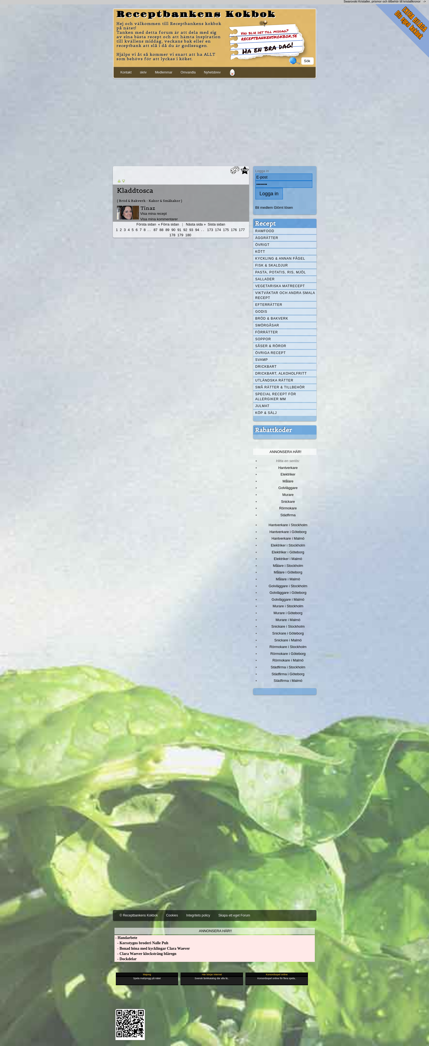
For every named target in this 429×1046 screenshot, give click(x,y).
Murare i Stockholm (288, 606)
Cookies (172, 915)
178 (173, 235)
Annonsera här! (286, 452)
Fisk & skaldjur (271, 265)
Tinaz (147, 208)
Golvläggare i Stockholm (288, 586)
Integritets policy (198, 915)
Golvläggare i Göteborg (288, 593)
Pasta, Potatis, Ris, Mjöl (280, 272)
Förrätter (266, 332)
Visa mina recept (153, 214)
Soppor (263, 339)
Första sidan (146, 224)
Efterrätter (268, 305)
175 (226, 230)
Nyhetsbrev (212, 72)
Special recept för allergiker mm (275, 396)
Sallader (265, 279)
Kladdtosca (135, 190)
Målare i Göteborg (288, 572)
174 (218, 230)
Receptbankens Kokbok (196, 14)
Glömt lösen (283, 207)
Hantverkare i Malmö (288, 538)
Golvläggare (288, 488)
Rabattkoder (273, 430)
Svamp (261, 360)
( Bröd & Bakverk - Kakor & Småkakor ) (149, 201)
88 (161, 230)
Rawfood (264, 231)
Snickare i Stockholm (288, 626)
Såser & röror (270, 346)
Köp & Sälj (266, 413)
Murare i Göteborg (288, 613)
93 (191, 230)
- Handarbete (125, 938)
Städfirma (288, 515)
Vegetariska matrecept (280, 286)
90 (173, 230)
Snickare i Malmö (288, 640)
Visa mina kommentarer (159, 219)
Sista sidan (216, 224)
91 (179, 230)
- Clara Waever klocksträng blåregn (145, 954)
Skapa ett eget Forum (234, 915)
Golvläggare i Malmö (288, 599)
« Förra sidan (168, 224)
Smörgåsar (267, 325)
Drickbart (266, 367)
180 (188, 235)
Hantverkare (288, 468)
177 (242, 230)
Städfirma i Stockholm (288, 667)
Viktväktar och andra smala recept (285, 295)
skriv (143, 72)
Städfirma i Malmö (288, 681)
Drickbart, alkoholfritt (281, 373)
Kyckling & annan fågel (280, 258)
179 (180, 235)
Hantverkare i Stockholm (288, 525)
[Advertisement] (214, 121)
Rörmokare (288, 508)
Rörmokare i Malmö (288, 660)
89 (167, 230)
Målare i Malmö (288, 579)
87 (155, 230)
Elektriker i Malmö (288, 559)
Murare (288, 495)
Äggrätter (266, 238)
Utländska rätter (274, 380)
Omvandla (188, 72)
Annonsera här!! (215, 931)
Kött (260, 252)
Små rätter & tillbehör (280, 387)
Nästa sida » (196, 224)
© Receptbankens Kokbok (139, 915)
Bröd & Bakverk (271, 318)
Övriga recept (270, 353)
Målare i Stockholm (288, 566)
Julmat (262, 406)
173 (210, 230)
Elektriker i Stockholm (288, 545)
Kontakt (126, 72)
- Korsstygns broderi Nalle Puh (141, 943)
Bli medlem (264, 207)
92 (185, 230)
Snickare (288, 501)
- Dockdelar (125, 959)
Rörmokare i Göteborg (287, 654)
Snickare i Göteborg (288, 633)
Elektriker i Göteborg (288, 552)
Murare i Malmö (288, 620)
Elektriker (288, 474)
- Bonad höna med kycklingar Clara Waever (152, 948)
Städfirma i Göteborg (288, 674)
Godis (261, 312)
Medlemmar (163, 72)
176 (234, 230)
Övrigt (262, 245)
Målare (288, 481)
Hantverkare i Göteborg (288, 532)
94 (197, 230)
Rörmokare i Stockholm (288, 647)
